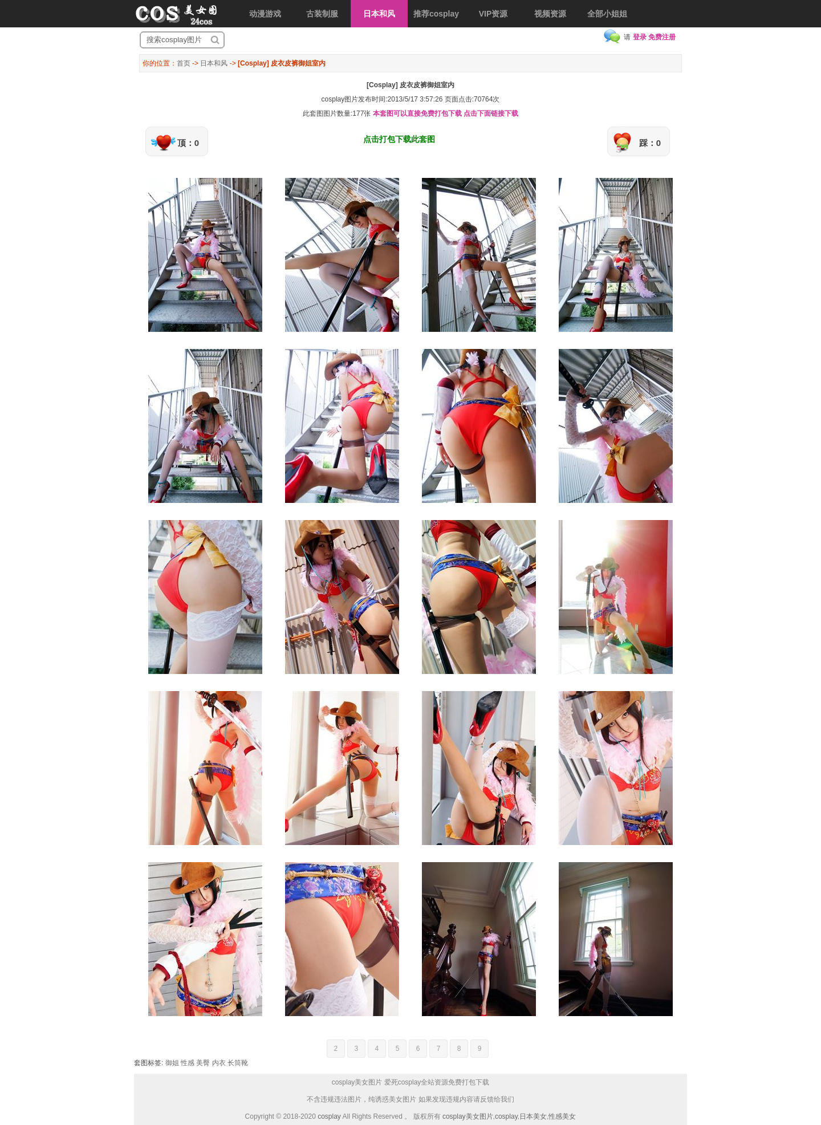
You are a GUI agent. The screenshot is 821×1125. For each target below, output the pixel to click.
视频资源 (550, 13)
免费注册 (662, 37)
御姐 (172, 1063)
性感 (187, 1063)
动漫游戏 (265, 13)
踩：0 (650, 143)
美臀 (203, 1063)
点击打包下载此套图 (399, 139)
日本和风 (379, 13)
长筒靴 (237, 1063)
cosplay (329, 1116)
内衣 (219, 1063)
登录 (640, 37)
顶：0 (188, 143)
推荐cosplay (436, 13)
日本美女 (533, 1116)
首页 (183, 63)
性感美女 (562, 1116)
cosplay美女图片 (467, 1116)
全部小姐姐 (607, 13)
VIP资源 (493, 13)
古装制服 (322, 13)
